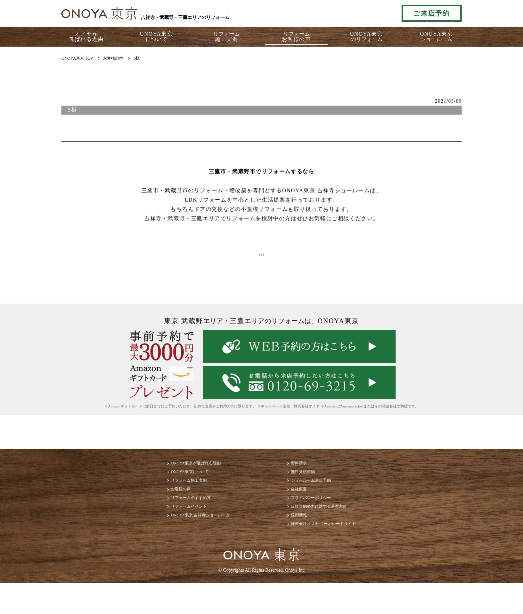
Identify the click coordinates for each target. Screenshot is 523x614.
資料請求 (303, 471)
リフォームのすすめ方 (176, 518)
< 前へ (176, 256)
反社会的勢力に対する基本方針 (329, 530)
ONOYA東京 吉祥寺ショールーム (188, 541)
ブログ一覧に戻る (261, 256)
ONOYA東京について (174, 483)
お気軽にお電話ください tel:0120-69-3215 (366, 13)
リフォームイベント (173, 530)
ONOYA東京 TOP (77, 58)
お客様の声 (162, 506)
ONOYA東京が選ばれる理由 (182, 471)
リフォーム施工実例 (173, 495)
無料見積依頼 (308, 483)
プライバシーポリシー (319, 518)
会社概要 (303, 506)
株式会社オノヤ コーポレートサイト (335, 553)
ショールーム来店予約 (319, 495)
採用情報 (303, 541)
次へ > (347, 256)
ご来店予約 (431, 13)
